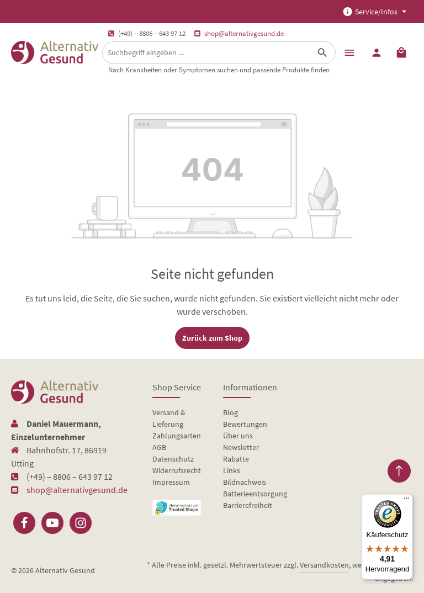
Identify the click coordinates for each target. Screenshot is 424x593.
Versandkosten (324, 565)
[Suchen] (323, 52)
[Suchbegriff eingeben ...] (206, 52)
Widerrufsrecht (176, 470)
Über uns (238, 436)
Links (231, 470)
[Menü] (349, 52)
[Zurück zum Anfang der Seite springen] (399, 471)
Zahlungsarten (176, 436)
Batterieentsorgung (255, 494)
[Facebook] (24, 523)
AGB (159, 447)
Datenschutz (173, 459)
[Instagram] (81, 523)
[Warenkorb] (401, 52)
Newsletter (241, 447)
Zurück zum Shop (212, 338)
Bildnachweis (244, 482)
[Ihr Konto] (376, 52)
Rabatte (236, 459)
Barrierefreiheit (247, 505)
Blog (230, 412)
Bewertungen (245, 424)
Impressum (171, 482)
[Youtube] (52, 523)
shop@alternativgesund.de (244, 33)
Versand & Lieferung (169, 418)
